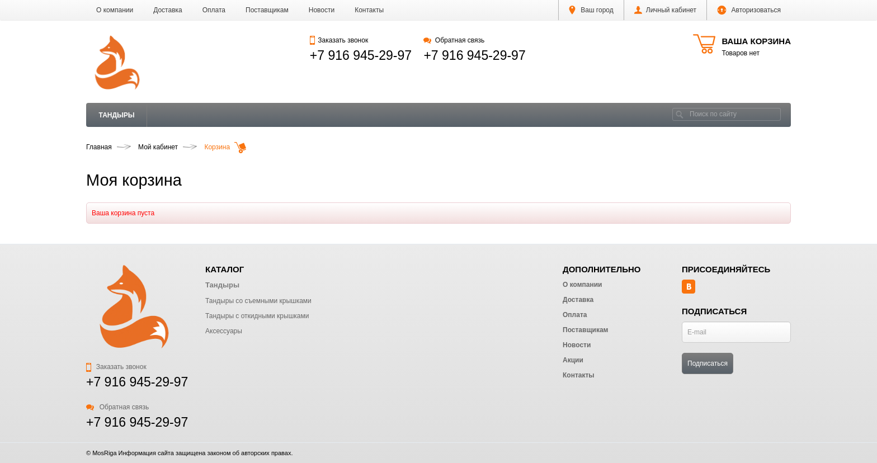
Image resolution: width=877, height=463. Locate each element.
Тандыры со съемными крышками (258, 301)
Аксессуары (223, 331)
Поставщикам (267, 10)
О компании (114, 10)
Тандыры (117, 115)
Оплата (213, 10)
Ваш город (591, 10)
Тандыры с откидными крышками (257, 316)
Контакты (369, 10)
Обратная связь (453, 40)
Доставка (167, 10)
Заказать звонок (339, 40)
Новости (321, 10)
